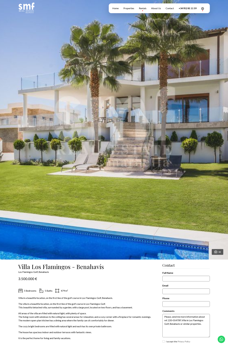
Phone (165, 298)
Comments (168, 310)
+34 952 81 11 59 (188, 8)
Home (115, 8)
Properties (128, 8)
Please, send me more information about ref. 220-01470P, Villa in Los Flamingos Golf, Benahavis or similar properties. (186, 325)
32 (217, 251)
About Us (156, 8)
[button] (202, 8)
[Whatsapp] (221, 339)
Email (165, 285)
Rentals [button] (142, 8)
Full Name (167, 272)
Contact (170, 8)
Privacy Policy (184, 341)
